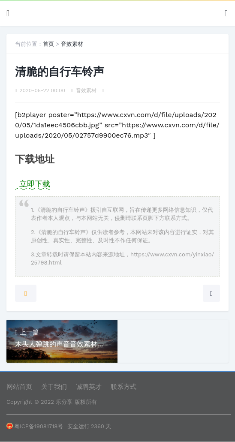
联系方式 (123, 387)
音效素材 (72, 44)
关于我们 (54, 387)
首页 (48, 44)
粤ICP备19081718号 (34, 426)
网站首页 (19, 387)
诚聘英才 (89, 387)
